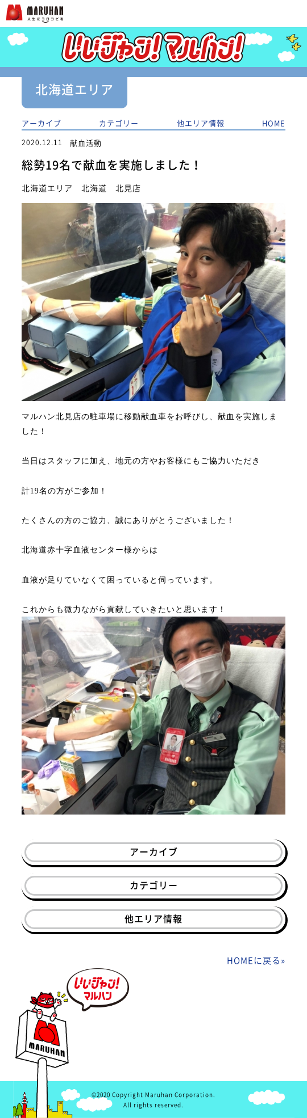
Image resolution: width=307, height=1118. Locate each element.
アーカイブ (41, 122)
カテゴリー (119, 122)
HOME (273, 122)
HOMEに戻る (254, 960)
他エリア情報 (201, 122)
